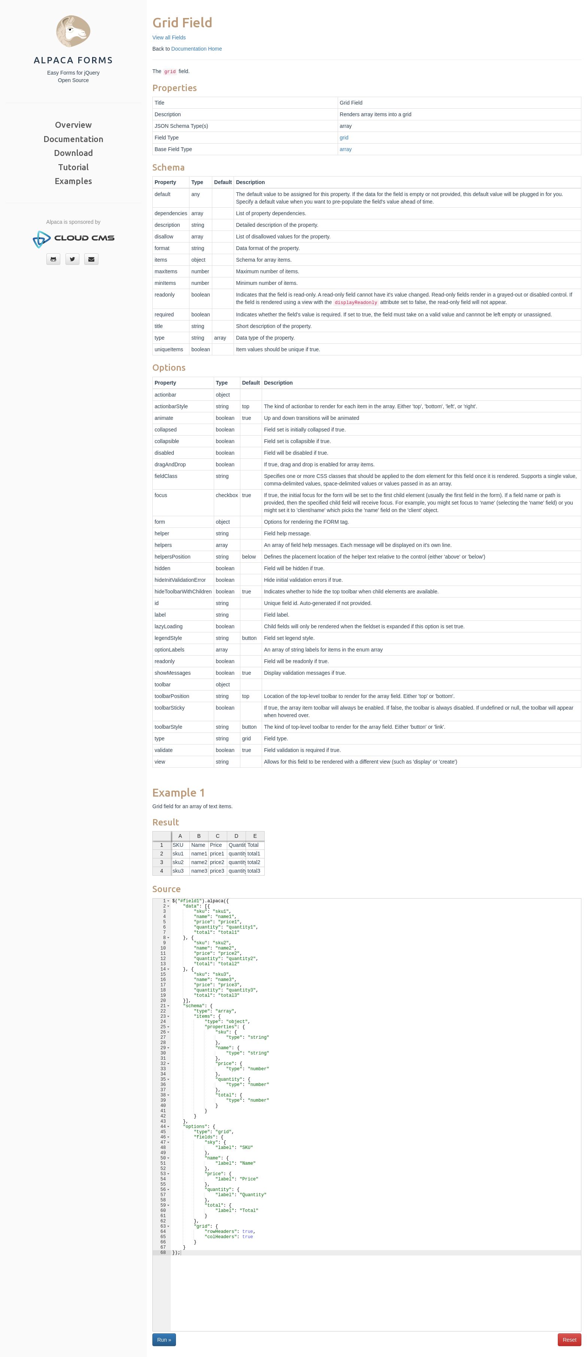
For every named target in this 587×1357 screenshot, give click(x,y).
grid (344, 138)
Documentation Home (196, 49)
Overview (73, 124)
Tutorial (73, 167)
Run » (164, 1340)
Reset (570, 1340)
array (346, 149)
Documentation (73, 139)
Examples (73, 181)
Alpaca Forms (73, 60)
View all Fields (169, 37)
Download (73, 152)
